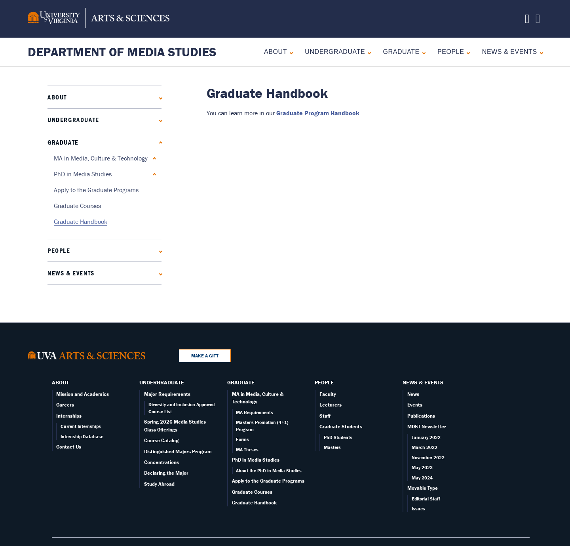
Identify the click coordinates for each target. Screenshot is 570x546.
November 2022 (428, 457)
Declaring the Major (166, 473)
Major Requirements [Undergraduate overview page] (167, 394)
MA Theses (247, 449)
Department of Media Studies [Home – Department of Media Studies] (122, 51)
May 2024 (422, 478)
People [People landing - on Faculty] (450, 51)
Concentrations (161, 462)
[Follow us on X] (527, 21)
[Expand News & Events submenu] (539, 52)
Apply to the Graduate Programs (96, 190)
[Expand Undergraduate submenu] (367, 52)
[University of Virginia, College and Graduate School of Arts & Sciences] (98, 19)
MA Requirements (254, 412)
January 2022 (426, 437)
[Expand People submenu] (466, 52)
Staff (325, 415)
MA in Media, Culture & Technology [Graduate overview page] (101, 158)
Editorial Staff (426, 499)
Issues (418, 509)
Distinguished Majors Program (178, 451)
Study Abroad (159, 484)
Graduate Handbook (80, 221)
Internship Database (82, 436)
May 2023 (422, 467)
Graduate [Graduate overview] (401, 51)
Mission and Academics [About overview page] (82, 394)
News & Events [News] (509, 51)
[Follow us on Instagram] (538, 21)
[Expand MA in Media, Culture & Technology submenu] (152, 158)
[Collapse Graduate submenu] (422, 52)
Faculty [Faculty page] (327, 394)
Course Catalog (161, 440)
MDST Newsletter (426, 426)
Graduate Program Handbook (317, 113)
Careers (65, 404)
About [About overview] (275, 51)
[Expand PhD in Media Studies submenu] (152, 174)
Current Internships (81, 426)
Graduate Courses (77, 206)
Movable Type (422, 488)
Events (414, 404)
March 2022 (424, 447)
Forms (242, 439)
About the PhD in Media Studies (269, 470)
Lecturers (330, 404)
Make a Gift (204, 356)
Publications (421, 415)
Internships (69, 415)
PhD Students (338, 437)
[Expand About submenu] (289, 52)
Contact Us (68, 446)
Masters (332, 447)
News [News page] (413, 394)
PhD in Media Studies (83, 174)
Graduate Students (340, 426)
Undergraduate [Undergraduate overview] (335, 51)
